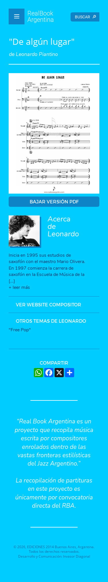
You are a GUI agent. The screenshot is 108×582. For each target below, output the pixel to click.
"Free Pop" (20, 330)
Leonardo (63, 234)
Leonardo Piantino (37, 54)
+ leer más (19, 287)
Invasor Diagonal (76, 556)
